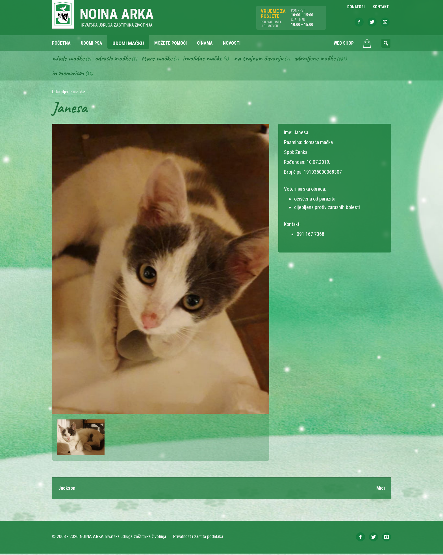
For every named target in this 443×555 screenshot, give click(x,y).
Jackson (67, 489)
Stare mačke (159, 59)
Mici (380, 489)
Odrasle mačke (114, 59)
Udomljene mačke (323, 59)
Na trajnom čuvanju (265, 59)
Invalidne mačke (206, 59)
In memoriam (68, 74)
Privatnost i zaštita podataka (198, 538)
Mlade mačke (68, 59)
